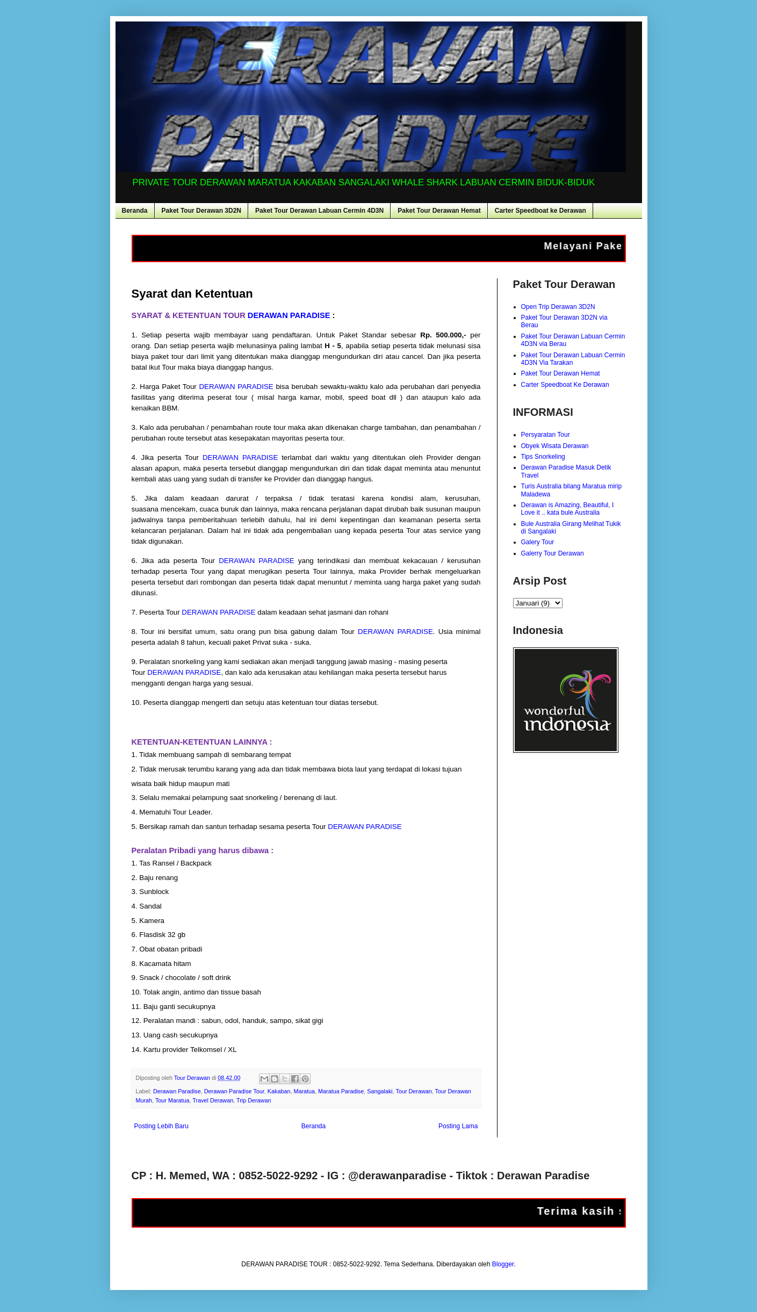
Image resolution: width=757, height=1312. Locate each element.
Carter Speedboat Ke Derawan (565, 384)
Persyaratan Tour (545, 434)
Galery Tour (537, 542)
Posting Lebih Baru (161, 1126)
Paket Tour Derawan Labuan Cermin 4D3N (319, 210)
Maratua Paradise (341, 1091)
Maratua (304, 1091)
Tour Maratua (172, 1100)
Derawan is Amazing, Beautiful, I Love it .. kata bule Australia (567, 508)
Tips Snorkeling (543, 456)
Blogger (503, 1264)
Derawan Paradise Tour (234, 1091)
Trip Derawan (253, 1100)
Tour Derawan (414, 1091)
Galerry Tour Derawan (552, 553)
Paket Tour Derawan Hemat (439, 210)
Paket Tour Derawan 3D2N (202, 210)
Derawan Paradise (177, 1091)
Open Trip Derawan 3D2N (558, 307)
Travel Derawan (212, 1100)
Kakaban (279, 1091)
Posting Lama (458, 1126)
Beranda (135, 210)
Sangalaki (379, 1091)
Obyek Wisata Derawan (555, 446)
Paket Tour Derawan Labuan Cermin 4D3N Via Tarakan (573, 358)
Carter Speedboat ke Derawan (540, 210)
